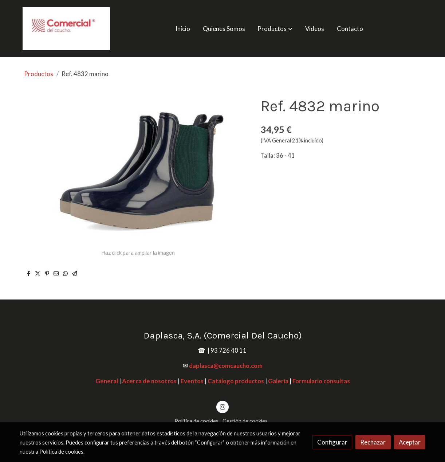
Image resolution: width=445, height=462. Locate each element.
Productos (38, 74)
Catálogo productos (236, 381)
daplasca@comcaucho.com (226, 365)
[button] (275, 28)
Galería (278, 381)
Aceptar (410, 442)
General (106, 381)
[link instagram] (222, 406)
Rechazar (373, 442)
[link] (66, 28)
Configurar (332, 442)
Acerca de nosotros (149, 381)
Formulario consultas (321, 381)
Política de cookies (196, 421)
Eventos (192, 381)
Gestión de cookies (245, 421)
